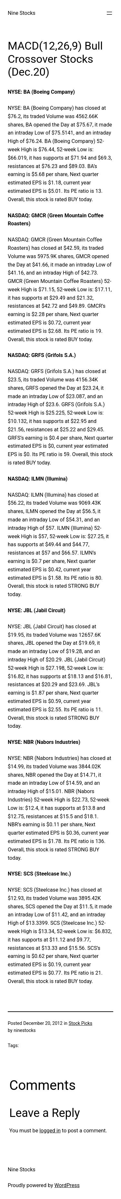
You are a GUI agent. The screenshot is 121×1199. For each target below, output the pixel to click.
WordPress (67, 1185)
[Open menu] (109, 13)
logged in (50, 1131)
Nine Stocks (21, 13)
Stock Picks (80, 1023)
